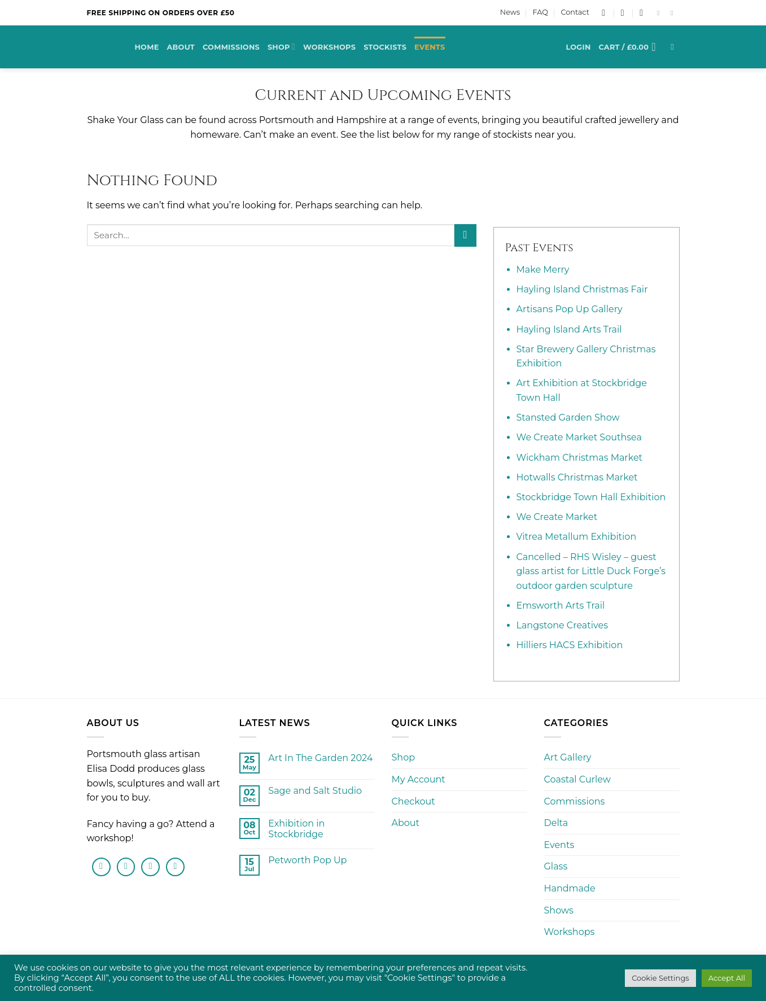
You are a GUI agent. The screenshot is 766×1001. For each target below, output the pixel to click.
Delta (556, 823)
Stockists (385, 47)
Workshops (329, 47)
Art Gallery (568, 757)
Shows (559, 910)
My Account (418, 779)
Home (147, 47)
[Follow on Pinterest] (175, 867)
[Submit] (465, 235)
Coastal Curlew (577, 779)
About (181, 47)
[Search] (675, 47)
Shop (281, 46)
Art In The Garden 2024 (320, 758)
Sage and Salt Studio (315, 790)
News (510, 12)
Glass (556, 866)
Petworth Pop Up (307, 860)
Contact (575, 12)
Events (429, 47)
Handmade (570, 888)
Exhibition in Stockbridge (296, 829)
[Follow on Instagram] (674, 13)
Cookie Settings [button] (660, 977)
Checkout (413, 801)
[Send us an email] (150, 867)
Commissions (231, 47)
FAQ (540, 12)
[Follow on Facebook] (660, 13)
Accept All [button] (726, 977)
